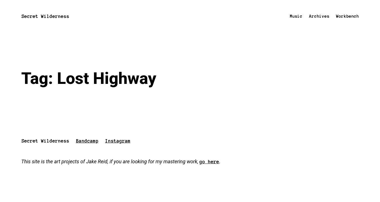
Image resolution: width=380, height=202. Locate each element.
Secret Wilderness (45, 16)
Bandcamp (87, 140)
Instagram (118, 140)
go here (209, 161)
